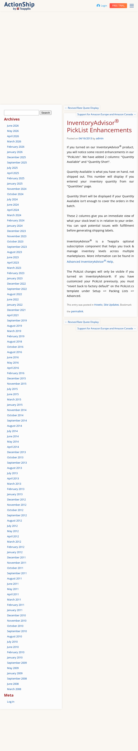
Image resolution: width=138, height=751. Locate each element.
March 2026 (14, 141)
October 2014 (15, 415)
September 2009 (17, 663)
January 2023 (14, 278)
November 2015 (16, 383)
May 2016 (13, 362)
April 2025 (13, 173)
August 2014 (14, 426)
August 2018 (14, 341)
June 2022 (13, 299)
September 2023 (17, 247)
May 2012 (13, 531)
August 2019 (14, 325)
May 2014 (13, 441)
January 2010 (14, 657)
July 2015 (12, 389)
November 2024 (16, 189)
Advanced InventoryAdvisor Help (90, 261)
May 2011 (13, 589)
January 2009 (14, 673)
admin (100, 138)
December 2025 (16, 157)
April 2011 (13, 594)
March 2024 (14, 215)
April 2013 (13, 478)
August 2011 (14, 578)
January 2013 (14, 494)
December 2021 (16, 310)
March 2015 (14, 399)
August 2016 (14, 352)
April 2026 (13, 136)
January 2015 (14, 404)
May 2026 (13, 131)
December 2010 (16, 615)
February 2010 (15, 652)
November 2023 (16, 236)
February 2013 (15, 489)
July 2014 (12, 431)
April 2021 (13, 315)
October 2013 (15, 457)
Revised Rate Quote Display (82, 108)
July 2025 (12, 168)
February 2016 (15, 373)
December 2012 (16, 499)
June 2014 (13, 436)
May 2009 (13, 668)
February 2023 (15, 273)
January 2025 (14, 183)
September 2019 (17, 320)
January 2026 (14, 152)
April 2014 (13, 447)
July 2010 (12, 641)
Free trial (118, 5)
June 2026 (13, 125)
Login (102, 5)
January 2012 (14, 552)
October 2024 (15, 194)
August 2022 (14, 294)
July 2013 (12, 473)
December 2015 (16, 378)
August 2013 (14, 468)
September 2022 (17, 289)
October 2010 (15, 626)
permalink (77, 311)
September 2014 (17, 420)
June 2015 (13, 394)
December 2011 (16, 557)
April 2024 (13, 210)
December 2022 (16, 283)
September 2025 (17, 162)
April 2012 (13, 536)
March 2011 (14, 599)
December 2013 (16, 452)
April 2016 (13, 368)
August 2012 (14, 520)
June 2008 (13, 684)
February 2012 (15, 547)
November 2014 (16, 410)
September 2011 (17, 573)
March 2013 (14, 483)
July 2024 (12, 199)
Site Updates (111, 304)
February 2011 (15, 605)
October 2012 (15, 510)
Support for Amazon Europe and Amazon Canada (106, 114)
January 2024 (14, 225)
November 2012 (16, 505)
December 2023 (16, 231)
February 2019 (15, 336)
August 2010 (14, 636)
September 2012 (17, 515)
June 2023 (13, 257)
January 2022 (14, 304)
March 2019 (14, 331)
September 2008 (17, 678)
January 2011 (14, 610)
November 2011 (16, 562)
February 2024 (15, 220)
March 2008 (14, 689)
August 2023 (14, 252)
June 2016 (13, 357)
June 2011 (13, 584)
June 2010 (13, 647)
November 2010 (16, 620)
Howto (98, 304)
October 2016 (15, 347)
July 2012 (12, 526)
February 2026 (15, 146)
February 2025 (15, 178)
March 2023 (14, 268)
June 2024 (13, 204)
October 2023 (15, 241)
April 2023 (13, 262)
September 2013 (17, 462)
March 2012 (14, 541)
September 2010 (17, 631)
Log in (10, 701)
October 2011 (15, 568)
